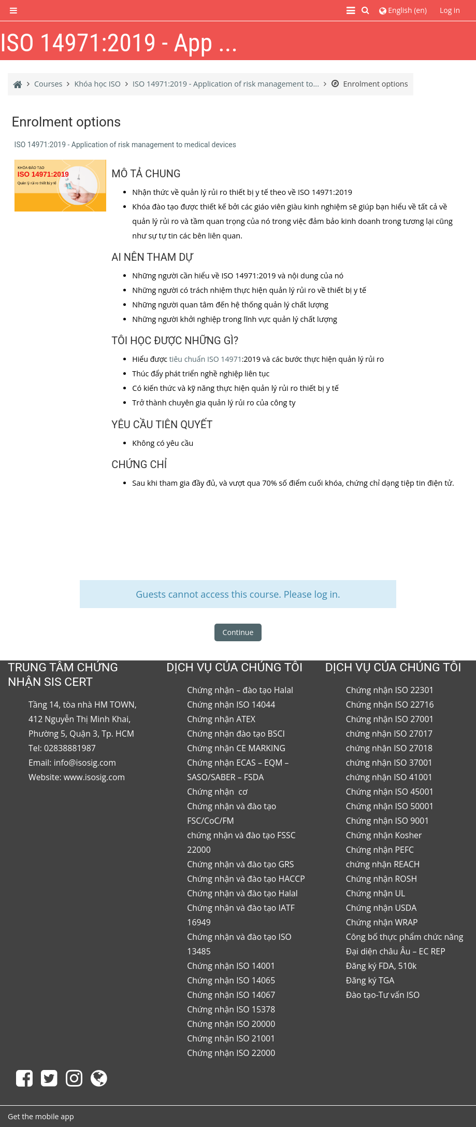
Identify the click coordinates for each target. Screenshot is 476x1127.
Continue (238, 632)
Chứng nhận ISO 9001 (387, 820)
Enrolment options (369, 84)
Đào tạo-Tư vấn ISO (383, 995)
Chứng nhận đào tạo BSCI (236, 733)
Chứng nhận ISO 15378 (231, 1009)
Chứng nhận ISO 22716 (390, 704)
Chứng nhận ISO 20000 (231, 1024)
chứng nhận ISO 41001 (389, 777)
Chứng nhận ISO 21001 (231, 1038)
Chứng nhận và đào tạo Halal (242, 893)
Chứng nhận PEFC (380, 849)
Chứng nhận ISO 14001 (231, 965)
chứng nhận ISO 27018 (389, 748)
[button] (366, 10)
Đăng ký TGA (370, 980)
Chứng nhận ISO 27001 (390, 719)
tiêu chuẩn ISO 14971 (205, 359)
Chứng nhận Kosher (384, 835)
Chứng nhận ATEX (221, 719)
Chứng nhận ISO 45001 (390, 791)
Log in (450, 10)
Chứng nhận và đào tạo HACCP (246, 878)
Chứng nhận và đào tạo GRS (240, 864)
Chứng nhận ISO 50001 (390, 806)
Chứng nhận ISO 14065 (231, 980)
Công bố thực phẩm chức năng (405, 936)
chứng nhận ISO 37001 (389, 762)
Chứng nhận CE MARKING (236, 748)
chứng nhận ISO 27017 (389, 733)
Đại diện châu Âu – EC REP (395, 951)
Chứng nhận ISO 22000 (231, 1053)
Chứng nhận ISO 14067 (231, 995)
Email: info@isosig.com (72, 762)
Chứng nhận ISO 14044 (231, 704)
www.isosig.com (94, 777)
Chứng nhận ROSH (381, 878)
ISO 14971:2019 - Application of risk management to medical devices (125, 144)
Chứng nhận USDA (381, 907)
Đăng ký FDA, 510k (381, 965)
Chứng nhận (211, 791)
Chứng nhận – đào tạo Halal (240, 690)
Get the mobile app (41, 1116)
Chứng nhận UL (376, 893)
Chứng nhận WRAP (382, 922)
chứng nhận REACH (383, 864)
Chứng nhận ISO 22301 (390, 690)
